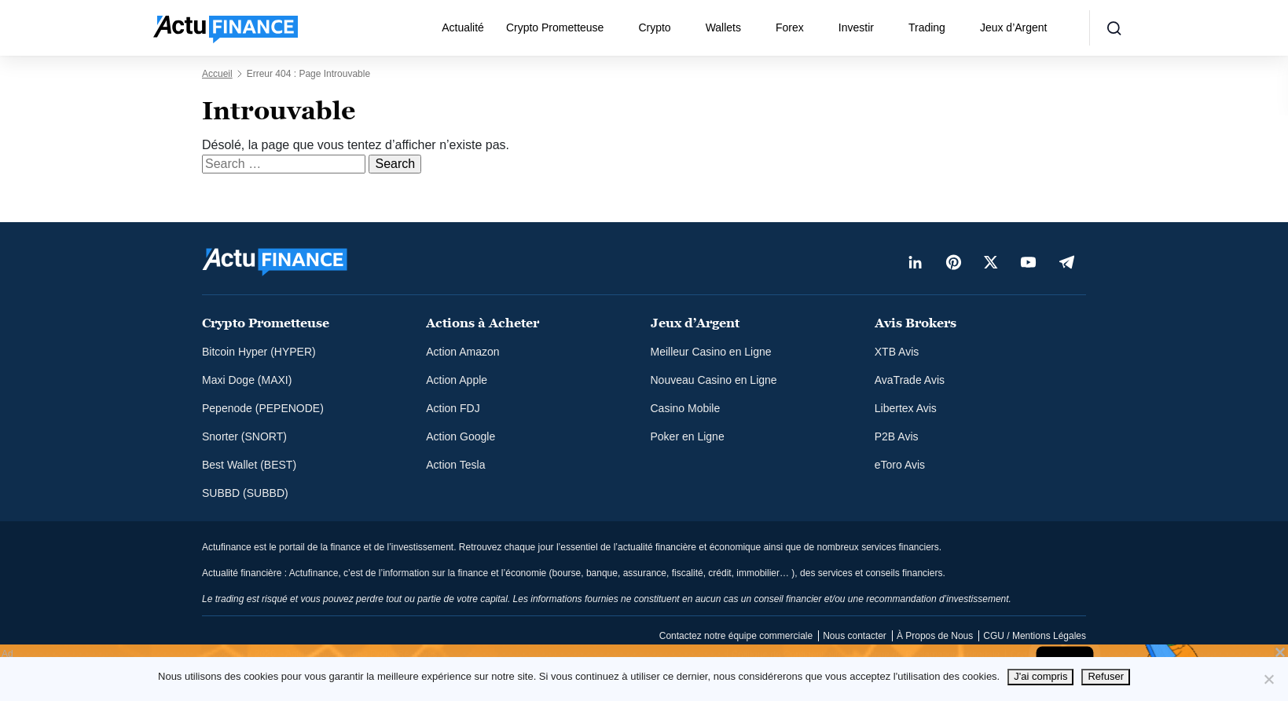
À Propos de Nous (935, 635)
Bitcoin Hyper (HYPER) (259, 351)
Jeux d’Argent (1014, 27)
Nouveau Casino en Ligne (714, 380)
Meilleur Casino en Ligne (711, 351)
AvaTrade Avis (910, 380)
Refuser (1106, 676)
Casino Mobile (686, 408)
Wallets (723, 27)
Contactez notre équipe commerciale (736, 635)
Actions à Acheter (482, 323)
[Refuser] (1268, 679)
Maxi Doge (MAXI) (247, 380)
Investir (856, 27)
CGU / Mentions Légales (1034, 635)
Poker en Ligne (688, 436)
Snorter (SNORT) (244, 436)
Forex (790, 27)
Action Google (460, 436)
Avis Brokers (915, 323)
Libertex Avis (906, 408)
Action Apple (456, 380)
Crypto (654, 27)
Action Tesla (455, 464)
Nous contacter (854, 635)
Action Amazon (462, 351)
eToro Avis (900, 464)
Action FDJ (452, 408)
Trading (926, 27)
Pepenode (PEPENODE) (263, 408)
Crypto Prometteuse (555, 27)
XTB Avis (897, 351)
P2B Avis (897, 436)
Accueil (217, 73)
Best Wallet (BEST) (249, 464)
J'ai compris (1040, 676)
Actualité (463, 27)
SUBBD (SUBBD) (245, 493)
